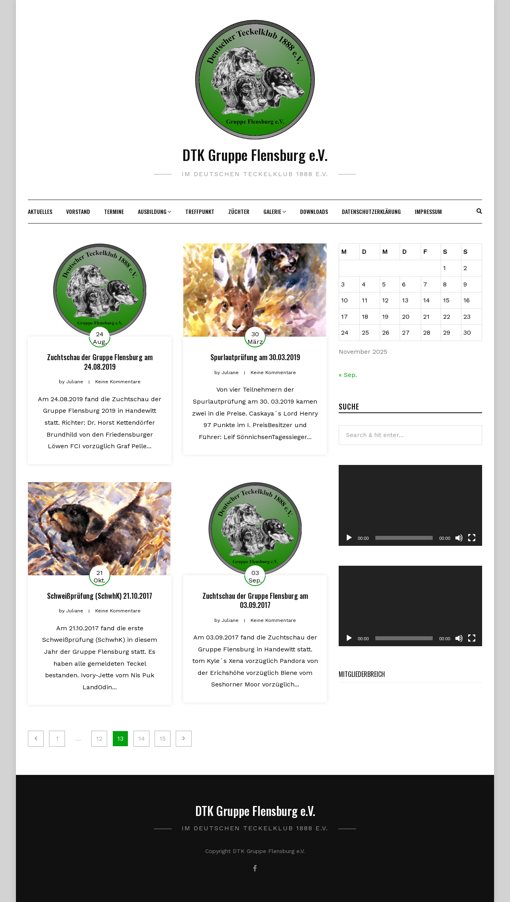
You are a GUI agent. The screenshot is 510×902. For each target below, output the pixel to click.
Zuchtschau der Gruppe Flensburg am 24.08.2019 (100, 361)
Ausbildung (152, 211)
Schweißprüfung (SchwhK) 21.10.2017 (99, 595)
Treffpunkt (199, 211)
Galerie (272, 211)
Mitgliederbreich (362, 674)
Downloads (314, 211)
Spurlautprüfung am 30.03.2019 (255, 357)
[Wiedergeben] (349, 538)
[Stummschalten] (459, 538)
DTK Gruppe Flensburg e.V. (255, 154)
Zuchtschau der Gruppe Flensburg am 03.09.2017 (255, 600)
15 (162, 738)
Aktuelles (40, 211)
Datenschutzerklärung (371, 211)
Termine (114, 211)
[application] (410, 505)
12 (99, 738)
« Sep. (348, 374)
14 (141, 738)
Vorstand (78, 211)
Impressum (428, 211)
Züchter (238, 211)
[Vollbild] (472, 538)
